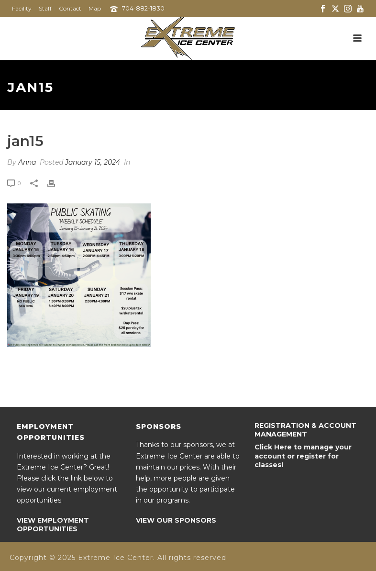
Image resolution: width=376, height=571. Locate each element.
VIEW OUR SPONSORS (176, 520)
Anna (27, 162)
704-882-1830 (143, 8)
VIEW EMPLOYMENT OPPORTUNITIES (53, 524)
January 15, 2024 (92, 162)
